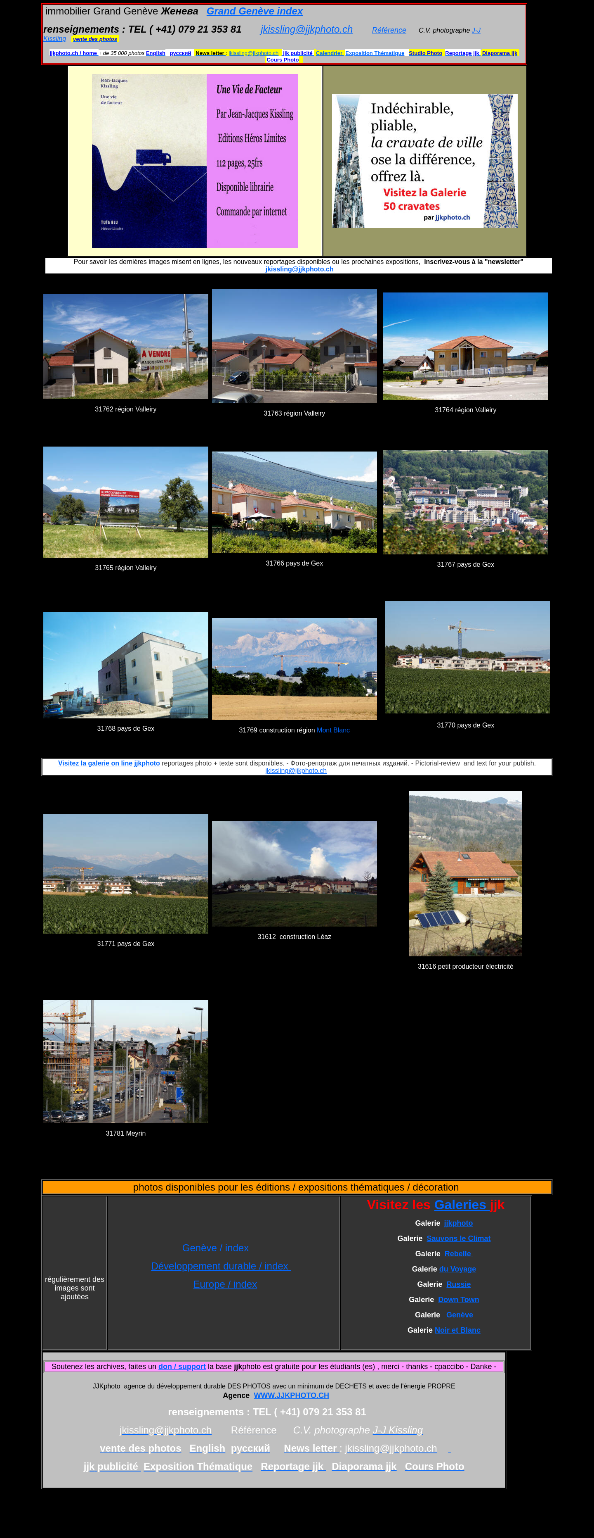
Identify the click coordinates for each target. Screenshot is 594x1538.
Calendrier (330, 53)
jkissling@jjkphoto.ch (307, 29)
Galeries (462, 1204)
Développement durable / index (221, 1266)
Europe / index (225, 1284)
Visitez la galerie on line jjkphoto (109, 763)
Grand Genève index (255, 11)
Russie (459, 1284)
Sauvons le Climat (458, 1238)
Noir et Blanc (458, 1330)
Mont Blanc (332, 730)
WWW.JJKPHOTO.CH (291, 1395)
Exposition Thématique (374, 53)
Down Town (458, 1300)
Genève (459, 1315)
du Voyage (457, 1269)
